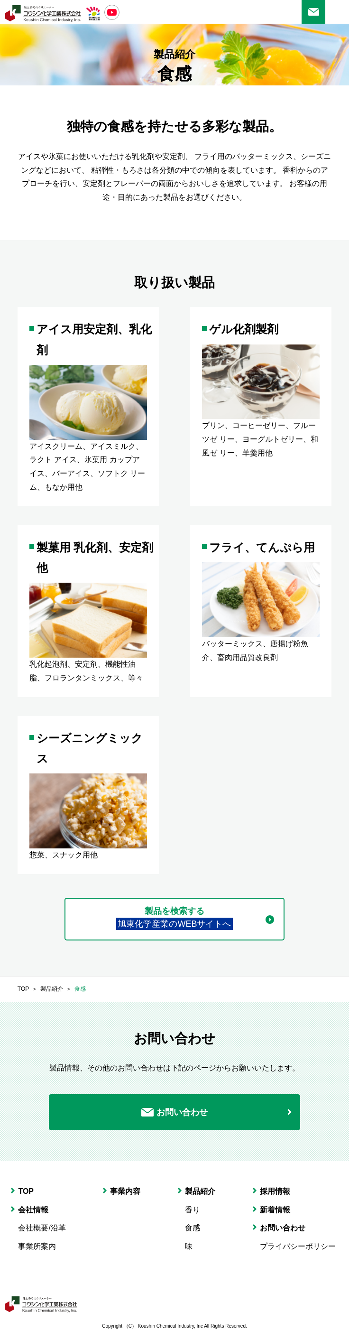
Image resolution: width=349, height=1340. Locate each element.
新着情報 (275, 1210)
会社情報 (33, 1210)
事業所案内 (37, 1246)
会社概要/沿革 (41, 1228)
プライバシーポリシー (298, 1246)
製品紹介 (51, 989)
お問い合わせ (313, 12)
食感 (80, 989)
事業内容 (125, 1191)
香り (192, 1210)
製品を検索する (174, 918)
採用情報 (275, 1191)
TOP (23, 989)
